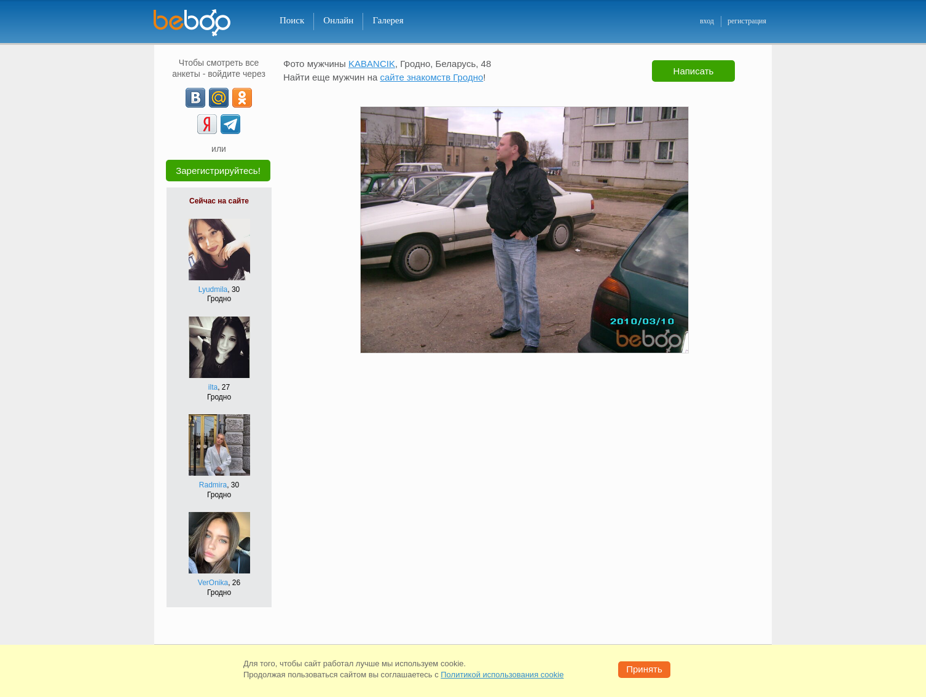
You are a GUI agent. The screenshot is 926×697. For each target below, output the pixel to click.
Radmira (213, 485)
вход (707, 21)
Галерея (387, 20)
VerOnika (213, 582)
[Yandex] (207, 124)
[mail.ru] (219, 98)
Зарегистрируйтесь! (218, 170)
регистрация (747, 21)
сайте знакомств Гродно (431, 77)
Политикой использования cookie (502, 674)
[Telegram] (230, 124)
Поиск (292, 20)
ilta (213, 387)
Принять (644, 669)
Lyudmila (213, 289)
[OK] (242, 98)
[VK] (195, 98)
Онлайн (338, 20)
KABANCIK (371, 63)
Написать (693, 71)
